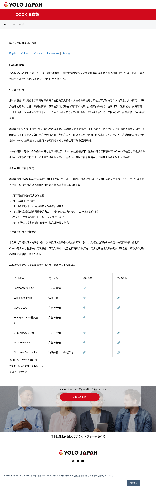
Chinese (25, 53)
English (13, 53)
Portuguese (69, 53)
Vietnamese (52, 53)
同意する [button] (133, 483)
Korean (38, 53)
